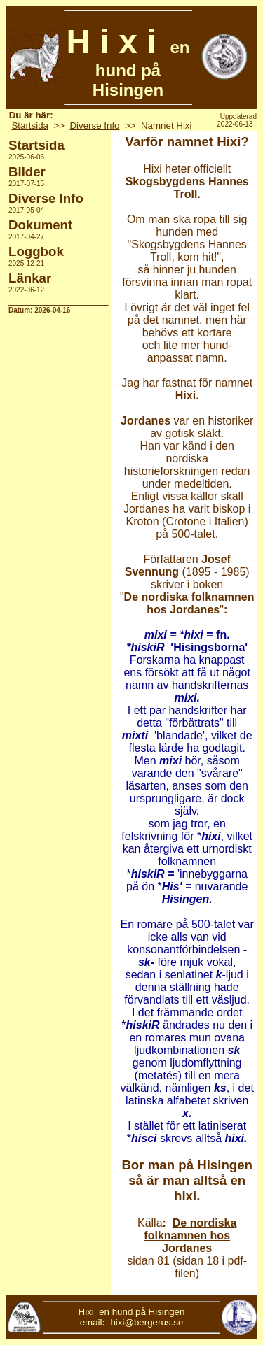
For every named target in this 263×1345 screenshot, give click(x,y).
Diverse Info (94, 125)
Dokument (40, 225)
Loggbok (36, 251)
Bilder (27, 171)
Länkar (29, 278)
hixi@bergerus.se (146, 1322)
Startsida (29, 125)
